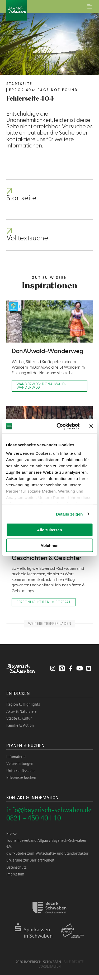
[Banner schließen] (91, 426)
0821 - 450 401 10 (33, 818)
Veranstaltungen (19, 763)
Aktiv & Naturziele (21, 711)
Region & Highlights (23, 704)
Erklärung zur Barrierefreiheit (30, 860)
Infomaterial (16, 756)
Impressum (15, 874)
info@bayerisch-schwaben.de (48, 810)
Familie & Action (20, 725)
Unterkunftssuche (20, 770)
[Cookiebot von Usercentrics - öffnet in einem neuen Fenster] (59, 426)
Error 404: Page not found (43, 90)
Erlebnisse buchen (21, 777)
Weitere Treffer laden (49, 623)
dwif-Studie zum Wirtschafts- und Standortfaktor (47, 853)
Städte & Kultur (19, 718)
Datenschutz (16, 867)
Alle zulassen (49, 530)
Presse (11, 833)
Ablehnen (49, 545)
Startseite (19, 84)
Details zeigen (69, 514)
